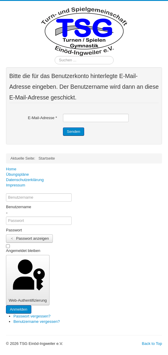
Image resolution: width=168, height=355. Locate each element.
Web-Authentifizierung (27, 279)
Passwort (14, 230)
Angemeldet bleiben (23, 250)
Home (11, 169)
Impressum (15, 185)
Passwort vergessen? (31, 316)
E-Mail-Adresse (42, 118)
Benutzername (18, 207)
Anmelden (18, 309)
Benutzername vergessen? (36, 321)
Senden (73, 131)
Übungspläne (17, 174)
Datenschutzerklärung (25, 180)
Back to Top (152, 343)
